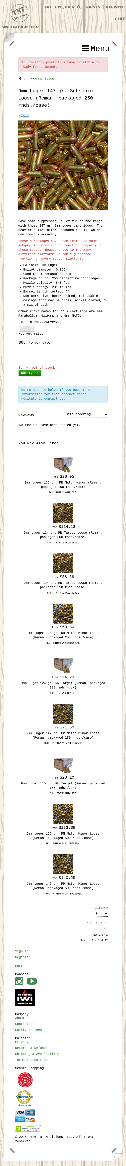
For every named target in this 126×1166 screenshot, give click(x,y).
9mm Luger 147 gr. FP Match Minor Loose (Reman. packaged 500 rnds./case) (63, 886)
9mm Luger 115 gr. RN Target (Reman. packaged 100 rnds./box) (63, 786)
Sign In (93, 7)
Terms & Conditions (32, 1060)
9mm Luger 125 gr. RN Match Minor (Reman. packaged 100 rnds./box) (63, 485)
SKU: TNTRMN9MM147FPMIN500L (63, 893)
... (26, 79)
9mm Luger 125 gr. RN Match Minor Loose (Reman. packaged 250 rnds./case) (63, 635)
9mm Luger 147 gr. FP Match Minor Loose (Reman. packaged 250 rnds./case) (63, 736)
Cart (120, 19)
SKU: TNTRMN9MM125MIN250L (63, 643)
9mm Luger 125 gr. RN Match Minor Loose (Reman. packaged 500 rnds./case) (63, 836)
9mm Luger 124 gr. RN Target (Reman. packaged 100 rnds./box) (63, 685)
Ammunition (44, 79)
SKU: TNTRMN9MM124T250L (63, 593)
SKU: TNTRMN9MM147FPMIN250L (63, 743)
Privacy (22, 1042)
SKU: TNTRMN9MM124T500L (63, 542)
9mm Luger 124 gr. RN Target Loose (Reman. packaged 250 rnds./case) (63, 585)
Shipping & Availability (37, 1054)
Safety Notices (28, 1030)
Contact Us (24, 1024)
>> (105, 928)
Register (115, 7)
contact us (53, 399)
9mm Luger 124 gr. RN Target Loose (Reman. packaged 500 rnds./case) (63, 535)
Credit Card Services (24, 1105)
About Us (23, 1018)
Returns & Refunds (31, 1048)
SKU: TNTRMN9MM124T (63, 693)
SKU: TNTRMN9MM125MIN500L (63, 843)
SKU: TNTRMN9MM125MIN (63, 492)
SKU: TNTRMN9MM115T (63, 793)
